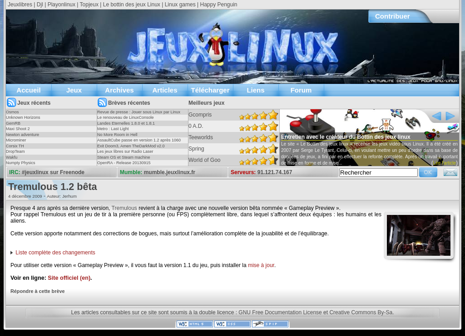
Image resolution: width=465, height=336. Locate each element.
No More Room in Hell (117, 134)
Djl (40, 4)
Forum (301, 90)
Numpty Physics (20, 163)
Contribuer (392, 16)
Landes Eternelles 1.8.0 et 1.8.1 (126, 123)
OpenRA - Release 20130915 (124, 163)
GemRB (13, 123)
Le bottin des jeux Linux (131, 4)
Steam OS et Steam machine (123, 157)
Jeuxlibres (20, 4)
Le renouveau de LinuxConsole (125, 117)
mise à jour (261, 265)
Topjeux (89, 4)
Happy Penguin (218, 4)
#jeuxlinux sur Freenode (53, 172)
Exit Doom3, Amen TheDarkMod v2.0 (130, 146)
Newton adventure (22, 134)
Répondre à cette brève (37, 291)
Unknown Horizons (23, 117)
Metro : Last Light (113, 129)
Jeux (74, 90)
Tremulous (124, 208)
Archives (119, 90)
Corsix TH (15, 146)
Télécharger (210, 90)
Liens (255, 90)
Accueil (28, 90)
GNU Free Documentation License (280, 312)
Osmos (12, 112)
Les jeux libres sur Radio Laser (125, 151)
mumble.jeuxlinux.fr (169, 172)
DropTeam (15, 151)
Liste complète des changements (55, 252)
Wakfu (11, 157)
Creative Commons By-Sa (360, 312)
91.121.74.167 (274, 172)
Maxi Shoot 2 (18, 129)
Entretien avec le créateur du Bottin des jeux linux (346, 137)
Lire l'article (444, 163)
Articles (164, 90)
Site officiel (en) (69, 278)
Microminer (16, 140)
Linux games (180, 4)
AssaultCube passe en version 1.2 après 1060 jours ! (139, 143)
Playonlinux (61, 4)
